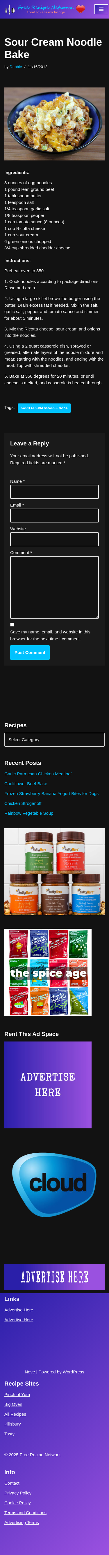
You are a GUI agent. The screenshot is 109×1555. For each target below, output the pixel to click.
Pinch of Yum (17, 1394)
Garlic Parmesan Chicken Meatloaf (38, 773)
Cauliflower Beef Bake (25, 783)
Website (18, 528)
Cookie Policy (17, 1502)
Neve (30, 1371)
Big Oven (13, 1404)
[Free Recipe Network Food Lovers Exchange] (45, 9)
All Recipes (15, 1414)
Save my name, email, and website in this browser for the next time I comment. (50, 635)
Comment (21, 552)
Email (17, 505)
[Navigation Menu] (101, 9)
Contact (11, 1483)
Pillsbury (12, 1423)
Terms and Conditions (25, 1512)
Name (17, 481)
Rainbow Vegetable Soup (28, 813)
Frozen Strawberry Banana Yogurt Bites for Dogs (51, 793)
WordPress (73, 1371)
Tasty (9, 1433)
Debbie (16, 67)
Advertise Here (18, 1309)
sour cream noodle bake (44, 408)
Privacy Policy (17, 1492)
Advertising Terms (21, 1522)
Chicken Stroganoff (22, 803)
